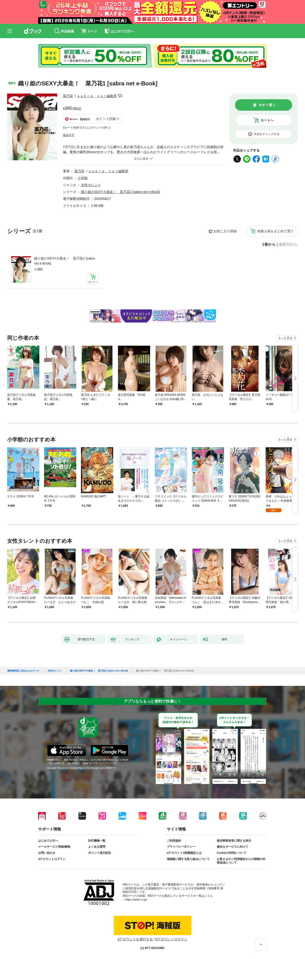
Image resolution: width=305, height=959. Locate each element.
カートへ (267, 120)
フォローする (120, 96)
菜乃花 (68, 96)
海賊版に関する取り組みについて (188, 859)
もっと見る (285, 338)
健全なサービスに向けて (232, 846)
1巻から (269, 244)
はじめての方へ (48, 840)
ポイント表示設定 (99, 853)
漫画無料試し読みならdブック (23, 671)
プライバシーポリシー (181, 846)
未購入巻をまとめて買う (275, 231)
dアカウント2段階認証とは (184, 853)
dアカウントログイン (52, 859)
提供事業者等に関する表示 (234, 840)
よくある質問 (96, 846)
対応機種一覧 (96, 840)
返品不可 (68, 135)
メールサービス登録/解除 (54, 846)
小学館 (83, 178)
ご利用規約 (174, 840)
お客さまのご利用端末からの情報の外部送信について (241, 861)
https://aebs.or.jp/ (136, 899)
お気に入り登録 (225, 231)
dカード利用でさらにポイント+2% (85, 127)
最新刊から (288, 244)
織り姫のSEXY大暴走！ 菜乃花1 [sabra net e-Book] (64, 260)
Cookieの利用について (231, 853)
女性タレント (91, 185)
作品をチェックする (267, 134)
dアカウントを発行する (135, 939)
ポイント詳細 (106, 119)
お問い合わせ (46, 853)
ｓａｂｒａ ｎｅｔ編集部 (97, 96)
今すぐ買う (267, 105)
